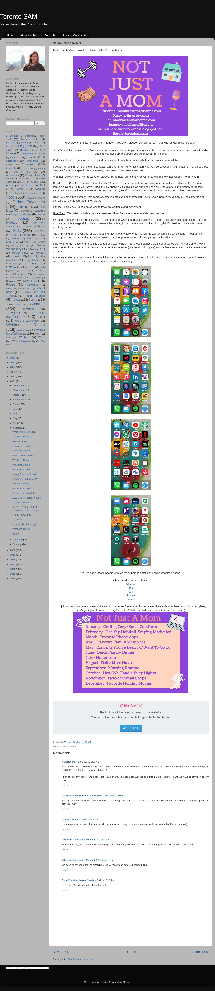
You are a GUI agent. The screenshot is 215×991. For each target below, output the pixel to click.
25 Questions (13, 136)
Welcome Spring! (21, 464)
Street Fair (13, 304)
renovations (32, 284)
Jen (131, 591)
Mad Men (28, 242)
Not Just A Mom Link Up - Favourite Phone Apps (26, 508)
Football (30, 198)
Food (10, 197)
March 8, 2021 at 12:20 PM (108, 795)
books (24, 149)
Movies (40, 252)
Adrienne (130, 584)
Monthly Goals (20, 253)
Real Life (29, 280)
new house (12, 260)
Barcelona (11, 142)
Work (41, 337)
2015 (13, 573)
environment (35, 182)
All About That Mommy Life (77, 795)
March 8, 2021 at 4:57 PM (100, 860)
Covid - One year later (24, 493)
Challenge (32, 160)
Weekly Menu (24, 330)
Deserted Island (33, 175)
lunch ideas (12, 242)
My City (33, 256)
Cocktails (28, 168)
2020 (13, 550)
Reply (65, 785)
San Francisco (25, 288)
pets (21, 271)
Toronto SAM (18, 16)
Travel (41, 316)
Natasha (66, 761)
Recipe (10, 284)
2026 (13, 357)
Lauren (131, 599)
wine (8, 337)
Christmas (28, 164)
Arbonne (28, 135)
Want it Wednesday (27, 320)
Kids (17, 230)
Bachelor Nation (30, 139)
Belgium (9, 146)
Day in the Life (25, 171)
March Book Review (23, 455)
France (41, 198)
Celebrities (12, 160)
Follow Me (51, 35)
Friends (23, 206)
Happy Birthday (21, 214)
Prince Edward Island (20, 277)
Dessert (10, 178)
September (19, 399)
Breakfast (26, 153)
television (28, 308)
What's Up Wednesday (24, 432)
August (17, 404)
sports (16, 299)
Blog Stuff (25, 146)
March (16, 427)
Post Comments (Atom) (80, 959)
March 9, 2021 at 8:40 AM (100, 880)
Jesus (41, 226)
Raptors (10, 281)
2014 (13, 578)
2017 (13, 564)
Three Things (37, 312)
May (15, 418)
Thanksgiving (13, 312)
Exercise (26, 185)
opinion (29, 267)
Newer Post (61, 952)
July (15, 409)
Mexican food (37, 249)
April (15, 423)
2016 (13, 569)
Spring (33, 299)
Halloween (39, 210)
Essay (9, 185)
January (17, 544)
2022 (13, 376)
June (16, 413)
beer (36, 142)
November (19, 390)
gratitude (25, 211)
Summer (37, 304)
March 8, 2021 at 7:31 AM (86, 761)
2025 (13, 362)
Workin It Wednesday (23, 341)
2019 (13, 554)
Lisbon (41, 235)
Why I (37, 334)
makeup (41, 242)
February (18, 539)
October (17, 394)
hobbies (22, 218)
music (16, 256)
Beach (24, 142)
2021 (13, 381)
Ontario (11, 267)
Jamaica (29, 226)
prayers (22, 274)
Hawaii (41, 214)
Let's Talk (39, 231)
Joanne (130, 595)
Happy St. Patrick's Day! (25, 479)
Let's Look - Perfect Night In (27, 497)
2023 (13, 372)
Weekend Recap (25, 325)
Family (19, 189)
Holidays (11, 222)
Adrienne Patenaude (73, 839)
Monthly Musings (21, 450)
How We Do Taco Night (24, 524)
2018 (13, 559)
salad (9, 288)
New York (11, 263)
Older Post (201, 952)
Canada (31, 157)
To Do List (17, 519)
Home (10, 35)
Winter (23, 337)
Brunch (41, 154)
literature (15, 238)
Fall (42, 185)
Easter (19, 181)
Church (11, 168)
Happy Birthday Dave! (24, 474)
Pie (29, 270)
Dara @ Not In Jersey (74, 880)
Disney (25, 178)
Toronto (18, 316)
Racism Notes (19, 441)
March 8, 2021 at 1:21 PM (85, 819)
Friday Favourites (28, 202)
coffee (41, 168)
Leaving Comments (74, 35)
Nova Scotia (31, 263)
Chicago (9, 165)
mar (12, 246)
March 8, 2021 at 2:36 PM (100, 839)
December (19, 385)
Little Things (32, 238)
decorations (12, 175)
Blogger (127, 982)
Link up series (68, 746)
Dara (131, 587)
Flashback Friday (26, 193)
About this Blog (29, 35)
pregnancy (39, 274)
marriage (24, 245)
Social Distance (35, 295)
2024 (13, 367)
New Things (32, 260)
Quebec (37, 277)
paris (42, 267)
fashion (40, 189)
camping (14, 157)
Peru (12, 271)
